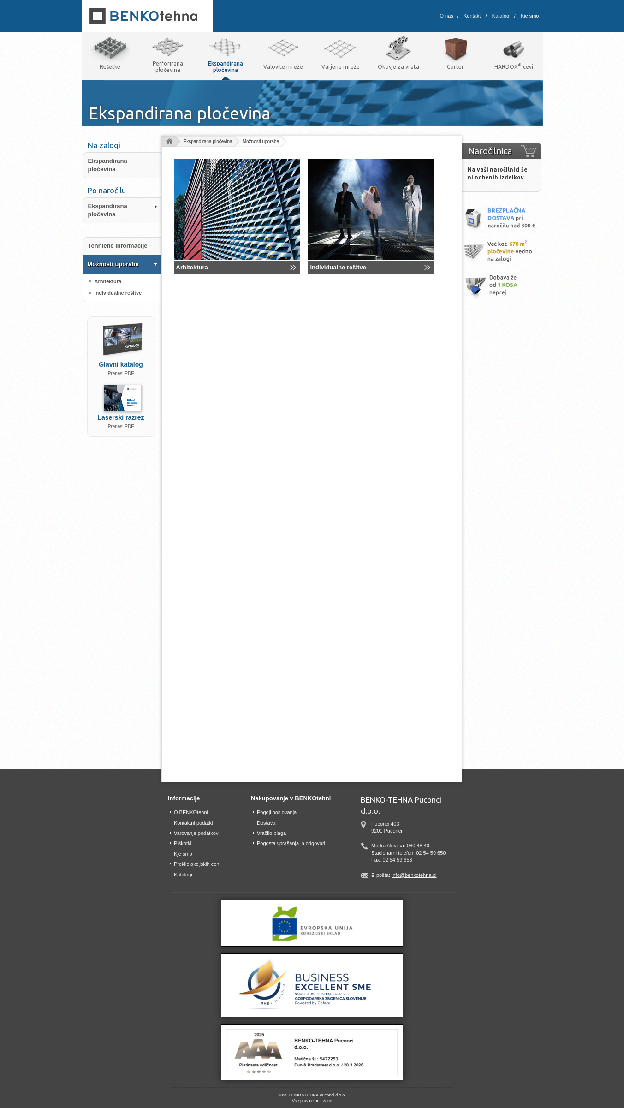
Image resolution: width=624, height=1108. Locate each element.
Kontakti (473, 15)
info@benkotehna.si (414, 875)
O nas (446, 15)
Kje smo (530, 15)
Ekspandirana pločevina (208, 141)
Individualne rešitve (338, 267)
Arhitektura (192, 267)
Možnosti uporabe (261, 141)
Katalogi (501, 15)
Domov (169, 141)
